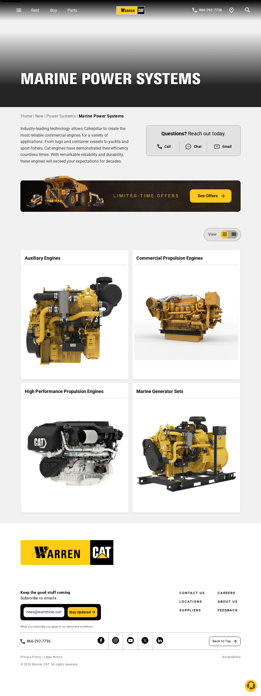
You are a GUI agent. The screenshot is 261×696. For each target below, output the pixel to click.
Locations (190, 601)
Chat (193, 146)
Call (164, 146)
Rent (35, 10)
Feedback (228, 610)
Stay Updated (80, 612)
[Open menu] (19, 10)
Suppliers (190, 610)
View (214, 234)
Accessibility (231, 657)
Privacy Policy (30, 657)
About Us (228, 601)
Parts (72, 10)
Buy (53, 10)
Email (223, 146)
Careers (227, 593)
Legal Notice (53, 657)
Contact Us (192, 593)
